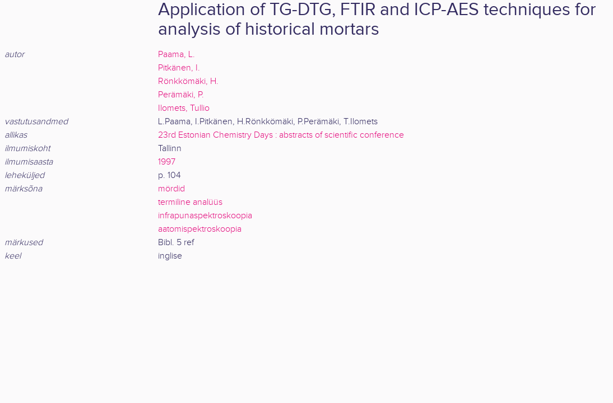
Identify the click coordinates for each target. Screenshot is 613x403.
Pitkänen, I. (179, 68)
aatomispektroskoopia (200, 229)
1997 (166, 162)
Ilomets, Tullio (184, 108)
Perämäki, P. (181, 95)
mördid (171, 189)
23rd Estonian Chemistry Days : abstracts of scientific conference (281, 135)
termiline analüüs (190, 202)
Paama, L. (176, 54)
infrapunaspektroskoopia (205, 215)
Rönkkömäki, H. (188, 81)
